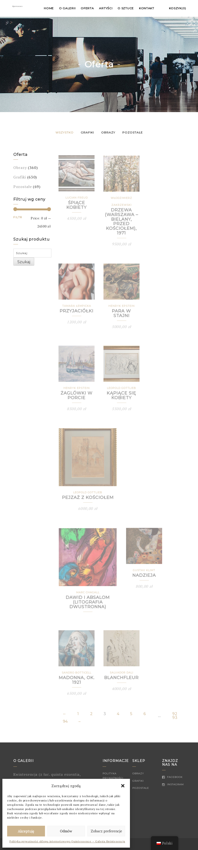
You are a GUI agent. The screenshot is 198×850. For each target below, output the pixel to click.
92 (174, 714)
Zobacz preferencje (106, 831)
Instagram (173, 784)
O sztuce (126, 8)
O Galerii (67, 8)
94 (65, 721)
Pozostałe (132, 132)
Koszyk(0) (177, 8)
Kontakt (146, 8)
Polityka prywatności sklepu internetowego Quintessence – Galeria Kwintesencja (67, 841)
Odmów (66, 831)
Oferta (87, 8)
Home (49, 8)
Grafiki (87, 132)
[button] (122, 785)
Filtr (17, 217)
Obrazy (108, 132)
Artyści (105, 8)
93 (174, 718)
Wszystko (64, 132)
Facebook (172, 777)
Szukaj (23, 262)
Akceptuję (26, 831)
